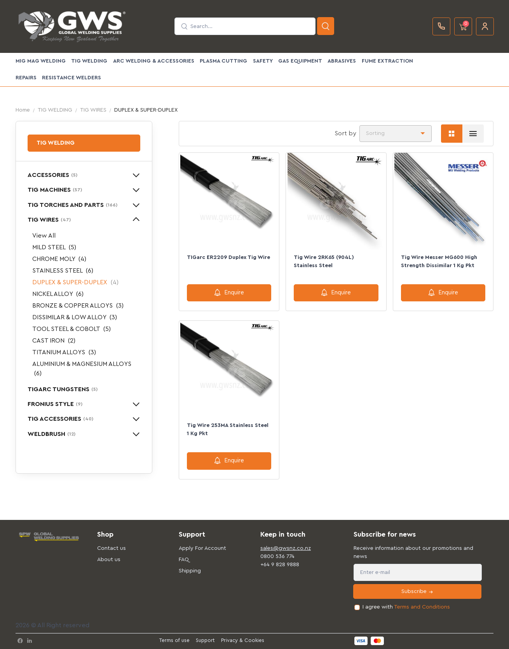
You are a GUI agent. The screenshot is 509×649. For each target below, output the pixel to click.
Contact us (111, 548)
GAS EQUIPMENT (300, 61)
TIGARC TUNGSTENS (63, 389)
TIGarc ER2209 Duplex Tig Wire (228, 257)
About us (108, 559)
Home (23, 110)
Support (205, 640)
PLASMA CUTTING (223, 61)
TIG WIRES (93, 110)
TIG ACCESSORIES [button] (60, 418)
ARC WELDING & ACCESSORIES (153, 61)
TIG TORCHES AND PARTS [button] (72, 205)
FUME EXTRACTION (387, 61)
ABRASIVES (342, 61)
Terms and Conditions (422, 607)
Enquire (229, 292)
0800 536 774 (277, 556)
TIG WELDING (89, 61)
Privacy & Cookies (242, 640)
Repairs (26, 77)
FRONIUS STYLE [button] (55, 404)
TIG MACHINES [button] (55, 189)
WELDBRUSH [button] (51, 434)
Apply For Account (202, 548)
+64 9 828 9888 (279, 564)
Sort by (345, 133)
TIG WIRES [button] (49, 219)
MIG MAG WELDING (41, 61)
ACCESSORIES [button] (52, 175)
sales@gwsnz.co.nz (285, 548)
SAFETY (263, 61)
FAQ (184, 559)
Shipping (190, 571)
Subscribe (417, 592)
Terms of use (174, 640)
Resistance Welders (71, 77)
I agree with (406, 607)
